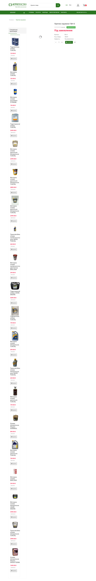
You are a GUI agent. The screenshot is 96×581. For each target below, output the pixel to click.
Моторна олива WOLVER (13, 478)
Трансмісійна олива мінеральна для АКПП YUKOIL (15, 371)
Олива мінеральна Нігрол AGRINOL (14, 426)
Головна (11, 19)
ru (70, 5)
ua (67, 5)
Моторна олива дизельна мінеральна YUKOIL (14, 152)
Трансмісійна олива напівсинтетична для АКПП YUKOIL (16, 238)
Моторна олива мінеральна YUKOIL (14, 344)
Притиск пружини (21, 19)
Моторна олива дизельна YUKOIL (13, 399)
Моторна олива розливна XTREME (13, 99)
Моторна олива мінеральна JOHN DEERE (14, 505)
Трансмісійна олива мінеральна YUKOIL (15, 533)
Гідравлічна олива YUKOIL (14, 48)
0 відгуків (62, 27)
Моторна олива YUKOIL (13, 73)
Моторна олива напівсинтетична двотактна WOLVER (16, 266)
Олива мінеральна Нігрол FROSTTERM (15, 560)
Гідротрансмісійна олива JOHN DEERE (17, 293)
